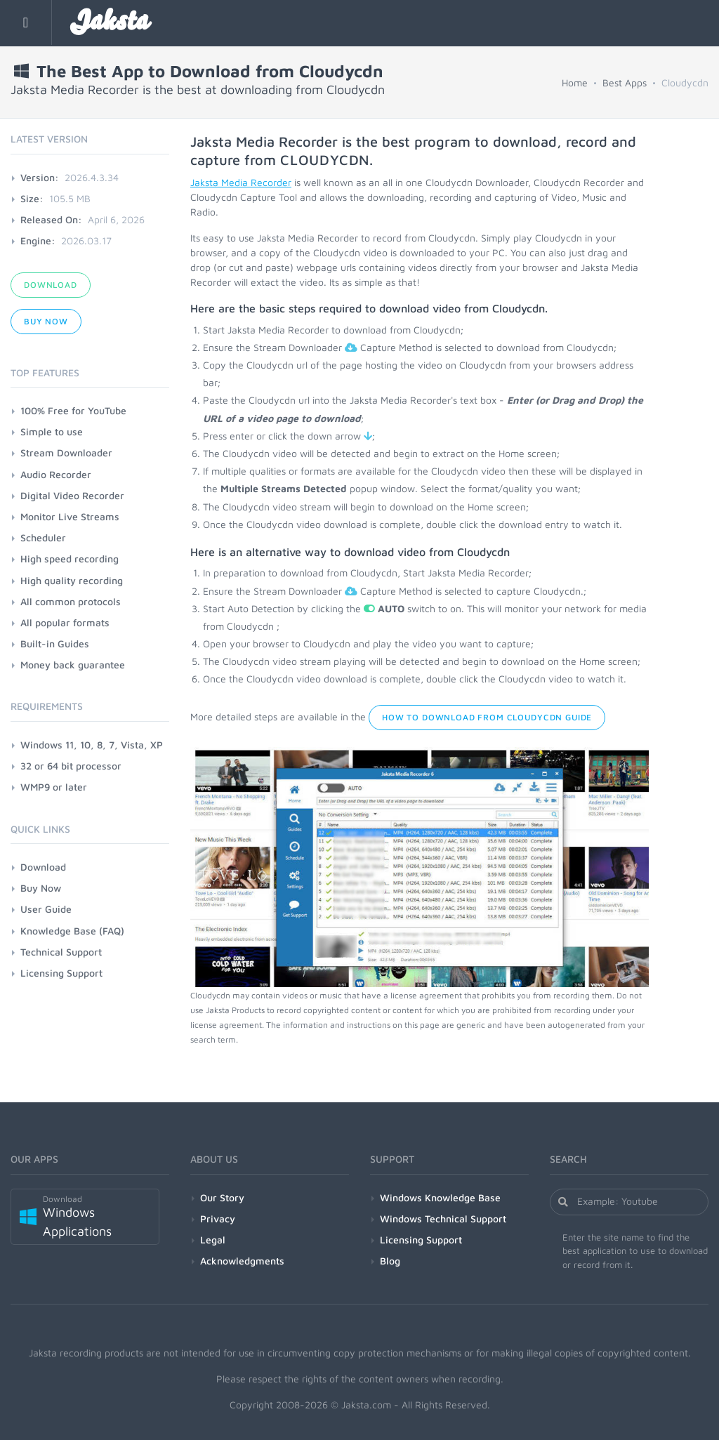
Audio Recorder (55, 474)
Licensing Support (61, 973)
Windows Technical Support (443, 1218)
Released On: (51, 219)
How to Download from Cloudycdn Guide (487, 717)
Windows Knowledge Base (440, 1197)
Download (50, 284)
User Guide (46, 909)
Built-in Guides (54, 643)
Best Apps (624, 82)
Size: (32, 198)
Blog (390, 1261)
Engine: (37, 240)
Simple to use (51, 431)
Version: (39, 177)
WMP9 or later (53, 787)
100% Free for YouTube (73, 410)
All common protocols (70, 601)
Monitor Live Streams (69, 516)
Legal (212, 1240)
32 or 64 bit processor (70, 766)
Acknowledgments (242, 1261)
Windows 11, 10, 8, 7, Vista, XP (91, 745)
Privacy (217, 1218)
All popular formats (65, 622)
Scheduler (43, 537)
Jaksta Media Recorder (240, 182)
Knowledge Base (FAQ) (72, 931)
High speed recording (69, 558)
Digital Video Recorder (72, 495)
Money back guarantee (72, 665)
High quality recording (71, 580)
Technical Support (61, 952)
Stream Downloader (66, 452)
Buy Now (46, 321)
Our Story (222, 1197)
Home (575, 82)
